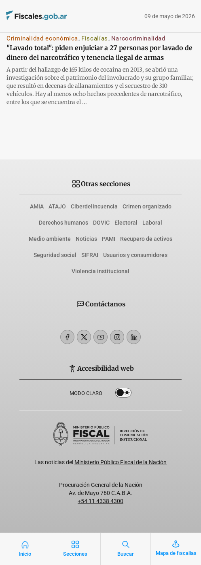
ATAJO (57, 206)
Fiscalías (94, 38)
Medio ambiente (50, 239)
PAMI (108, 239)
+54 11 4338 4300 (100, 501)
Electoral (126, 222)
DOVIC (101, 222)
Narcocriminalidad (138, 38)
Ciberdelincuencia (94, 206)
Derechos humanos (63, 222)
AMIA (37, 206)
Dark (123, 394)
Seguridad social (55, 255)
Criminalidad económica (42, 38)
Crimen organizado (147, 206)
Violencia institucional (100, 271)
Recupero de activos (146, 239)
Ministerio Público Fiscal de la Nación (120, 462)
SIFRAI (89, 255)
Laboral (152, 222)
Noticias (86, 239)
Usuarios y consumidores (135, 255)
